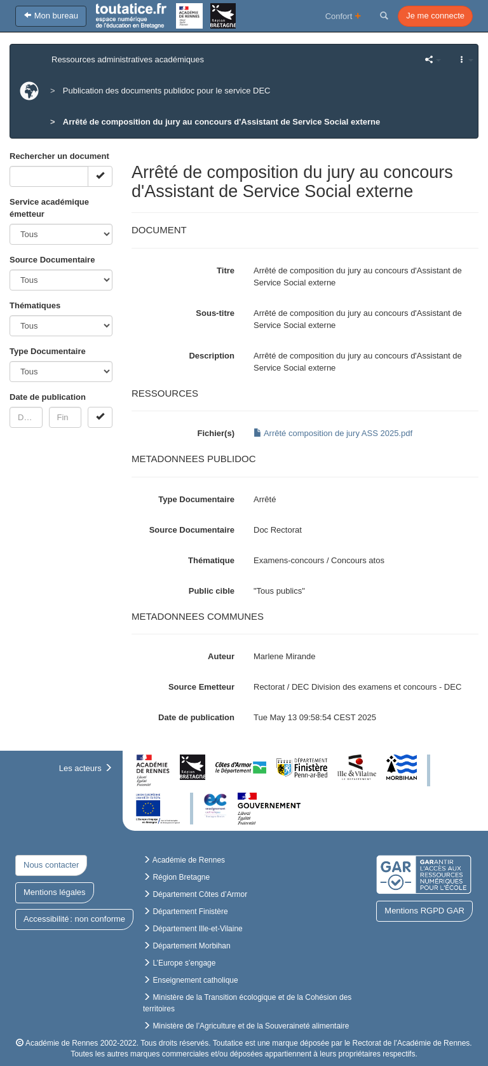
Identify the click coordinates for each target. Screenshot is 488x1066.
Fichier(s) (215, 433)
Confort (343, 16)
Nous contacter (51, 865)
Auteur (221, 656)
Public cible (211, 591)
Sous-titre (215, 313)
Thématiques (35, 305)
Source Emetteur (201, 687)
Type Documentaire (48, 351)
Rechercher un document (59, 156)
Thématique (211, 560)
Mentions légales (55, 892)
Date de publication (48, 397)
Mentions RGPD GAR (424, 910)
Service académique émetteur (49, 208)
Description (211, 355)
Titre (225, 270)
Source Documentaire (52, 259)
